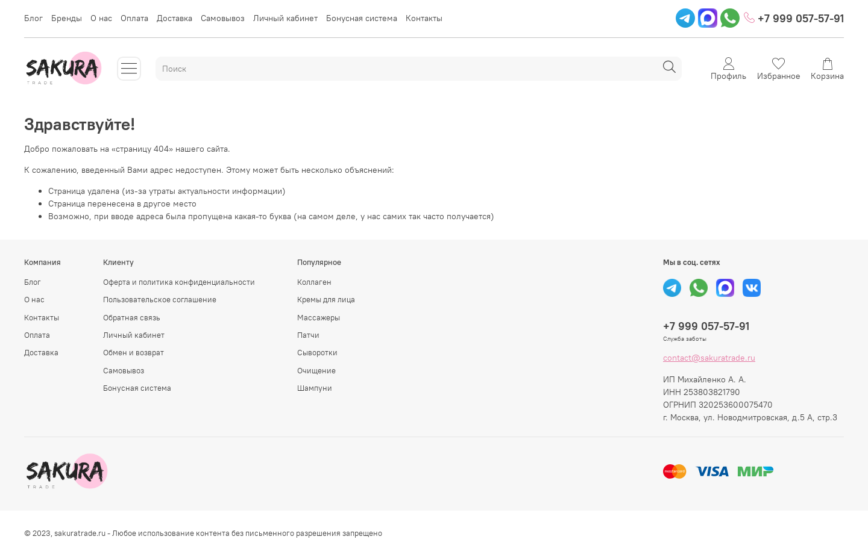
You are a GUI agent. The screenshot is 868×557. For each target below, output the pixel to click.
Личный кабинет (285, 18)
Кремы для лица (326, 299)
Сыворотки (317, 352)
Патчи (308, 335)
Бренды (66, 18)
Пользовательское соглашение (159, 299)
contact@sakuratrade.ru (709, 357)
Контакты (424, 18)
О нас (101, 18)
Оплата (134, 18)
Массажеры (318, 317)
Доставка (174, 18)
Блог (33, 18)
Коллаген (314, 282)
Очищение (316, 370)
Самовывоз (223, 18)
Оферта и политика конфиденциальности (179, 282)
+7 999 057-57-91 (794, 18)
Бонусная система (361, 18)
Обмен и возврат (133, 352)
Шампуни (314, 388)
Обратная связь (131, 317)
